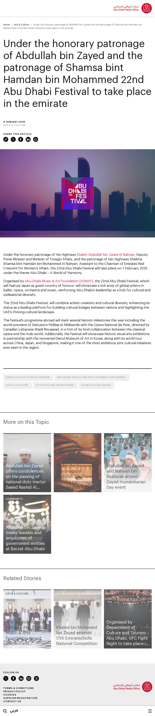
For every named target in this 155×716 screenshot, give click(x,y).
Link (5, 139)
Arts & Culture (21, 24)
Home (6, 24)
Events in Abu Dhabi (96, 385)
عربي (14, 710)
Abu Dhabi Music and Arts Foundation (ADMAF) (91, 377)
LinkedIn (28, 139)
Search (5, 711)
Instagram (28, 678)
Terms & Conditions (18, 688)
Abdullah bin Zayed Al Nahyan (28, 377)
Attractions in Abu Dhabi (55, 385)
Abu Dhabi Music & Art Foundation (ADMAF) (59, 281)
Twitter (13, 139)
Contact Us (12, 701)
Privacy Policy (14, 691)
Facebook (20, 139)
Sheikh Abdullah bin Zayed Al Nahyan (106, 254)
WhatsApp (35, 139)
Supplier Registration (20, 698)
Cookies (9, 694)
